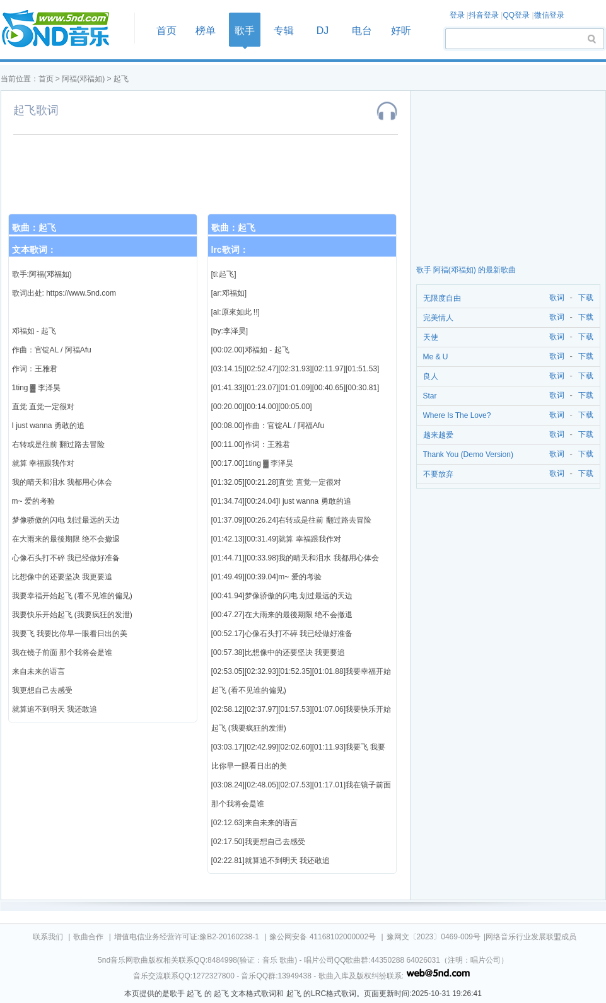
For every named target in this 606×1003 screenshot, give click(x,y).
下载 (585, 298)
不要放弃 (438, 474)
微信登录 (549, 15)
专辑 (284, 30)
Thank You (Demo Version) (468, 454)
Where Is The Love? (457, 415)
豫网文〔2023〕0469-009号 (434, 936)
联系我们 (48, 936)
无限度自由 (442, 298)
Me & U (435, 356)
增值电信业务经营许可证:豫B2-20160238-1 (186, 936)
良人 (430, 376)
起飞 (121, 78)
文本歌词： (34, 250)
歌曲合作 (88, 936)
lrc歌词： (229, 250)
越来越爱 (438, 435)
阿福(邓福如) (83, 78)
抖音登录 (484, 15)
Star (430, 395)
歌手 (245, 30)
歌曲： (34, 228)
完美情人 (438, 317)
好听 (401, 30)
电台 (362, 30)
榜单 (205, 30)
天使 (430, 337)
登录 (457, 15)
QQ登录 (516, 15)
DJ (323, 30)
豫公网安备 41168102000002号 (322, 936)
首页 (64, 29)
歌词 (554, 298)
